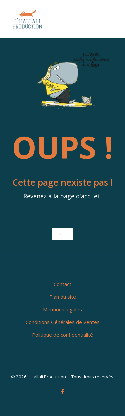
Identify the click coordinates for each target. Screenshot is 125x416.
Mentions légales (62, 309)
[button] (109, 19)
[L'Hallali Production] (27, 19)
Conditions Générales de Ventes (63, 322)
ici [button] (62, 233)
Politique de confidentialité (62, 334)
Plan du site (62, 296)
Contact (62, 284)
